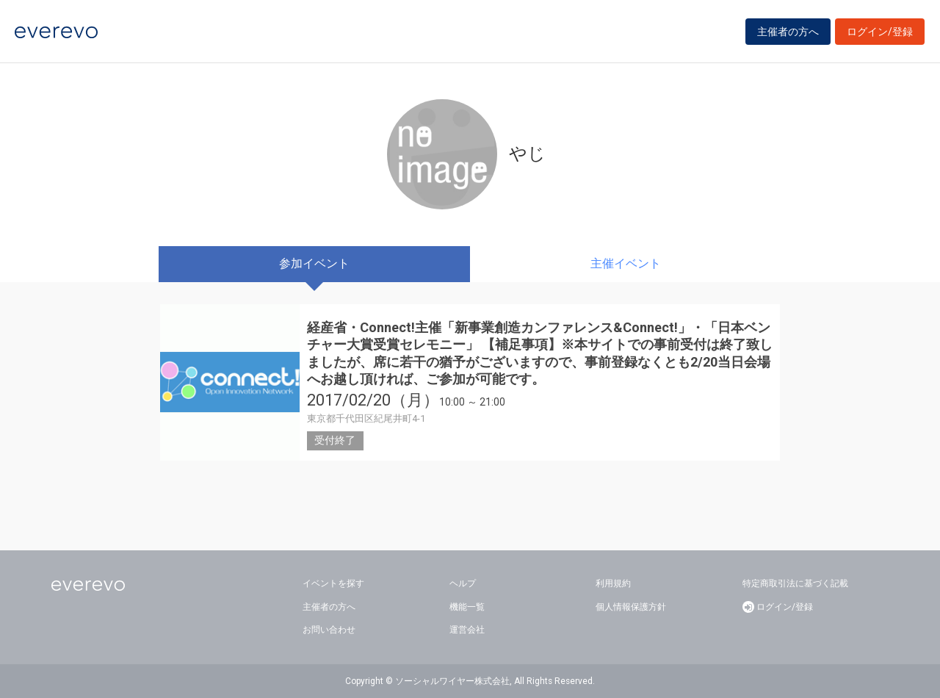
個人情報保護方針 (631, 607)
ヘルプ (462, 583)
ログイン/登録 (880, 31)
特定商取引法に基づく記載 (795, 583)
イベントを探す (333, 583)
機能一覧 (467, 607)
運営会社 (467, 630)
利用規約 (613, 583)
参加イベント (314, 263)
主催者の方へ (788, 31)
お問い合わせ (329, 630)
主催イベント (625, 263)
